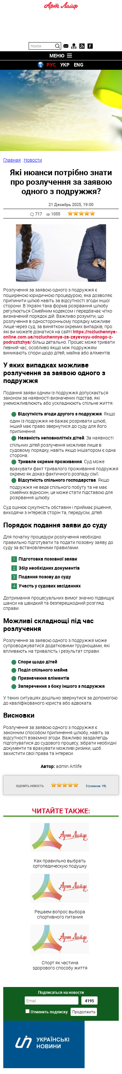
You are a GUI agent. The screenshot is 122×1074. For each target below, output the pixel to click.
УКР (65, 64)
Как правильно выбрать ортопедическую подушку (60, 845)
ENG (78, 64)
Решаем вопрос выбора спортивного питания (60, 896)
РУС (51, 64)
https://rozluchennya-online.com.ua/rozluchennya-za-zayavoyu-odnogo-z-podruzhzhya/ (60, 336)
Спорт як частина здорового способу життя (60, 947)
